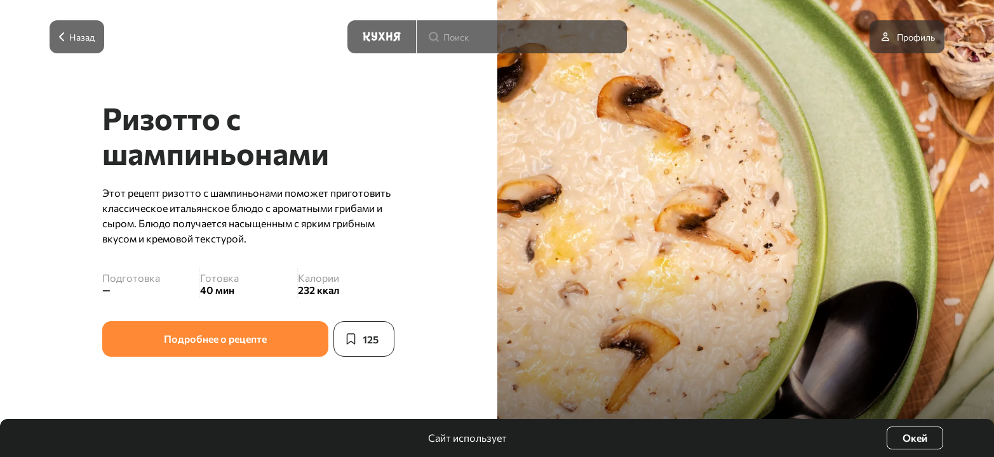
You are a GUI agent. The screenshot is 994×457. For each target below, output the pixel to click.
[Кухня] (381, 36)
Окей (915, 438)
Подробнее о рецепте (215, 339)
